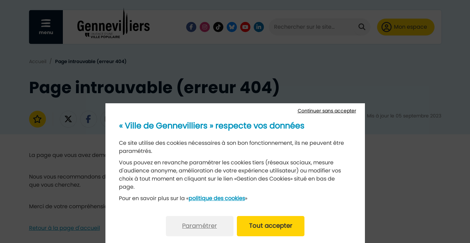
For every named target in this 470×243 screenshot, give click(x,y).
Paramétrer (199, 226)
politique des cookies (217, 198)
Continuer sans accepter (327, 111)
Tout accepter (270, 226)
